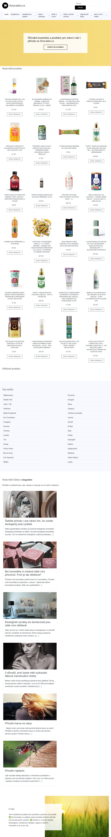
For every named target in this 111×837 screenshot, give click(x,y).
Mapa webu (50, 824)
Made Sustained (11, 403)
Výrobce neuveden (39, 403)
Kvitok (89, 411)
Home (6, 14)
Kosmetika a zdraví (27, 15)
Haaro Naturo (37, 424)
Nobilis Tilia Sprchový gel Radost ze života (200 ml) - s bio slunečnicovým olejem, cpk (96, 297)
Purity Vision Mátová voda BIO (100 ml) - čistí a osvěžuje (41, 295)
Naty (34, 411)
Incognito (8, 407)
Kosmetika (15, 14)
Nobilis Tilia (64, 395)
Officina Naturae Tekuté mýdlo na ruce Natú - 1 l (69, 197)
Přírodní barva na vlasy (18, 684)
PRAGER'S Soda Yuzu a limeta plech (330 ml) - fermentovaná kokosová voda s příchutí (42, 150)
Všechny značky (52, 814)
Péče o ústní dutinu (68, 15)
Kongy (62, 416)
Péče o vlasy (54, 15)
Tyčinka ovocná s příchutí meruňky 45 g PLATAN (96, 101)
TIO (6, 416)
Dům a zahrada (41, 15)
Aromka (8, 411)
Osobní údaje (94, 814)
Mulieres (90, 420)
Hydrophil (36, 416)
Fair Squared (10, 424)
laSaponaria (37, 420)
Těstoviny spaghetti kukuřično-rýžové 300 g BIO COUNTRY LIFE (14, 148)
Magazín (49, 819)
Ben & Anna (64, 420)
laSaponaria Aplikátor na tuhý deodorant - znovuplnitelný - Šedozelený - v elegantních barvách (96, 246)
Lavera (89, 403)
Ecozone (35, 395)
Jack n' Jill (9, 399)
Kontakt (91, 824)
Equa (34, 399)
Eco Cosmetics (65, 403)
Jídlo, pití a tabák (98, 15)
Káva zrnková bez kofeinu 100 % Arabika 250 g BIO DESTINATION (69, 244)
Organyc (90, 399)
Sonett (34, 407)
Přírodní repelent (14, 732)
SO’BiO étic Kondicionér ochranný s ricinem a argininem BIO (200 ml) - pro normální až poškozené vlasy (69, 297)
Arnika (89, 407)
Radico (89, 416)
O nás (91, 819)
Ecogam (90, 395)
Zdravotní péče (84, 15)
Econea (62, 407)
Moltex (62, 424)
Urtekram (63, 399)
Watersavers (10, 395)
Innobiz (62, 411)
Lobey (89, 424)
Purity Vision (10, 420)
